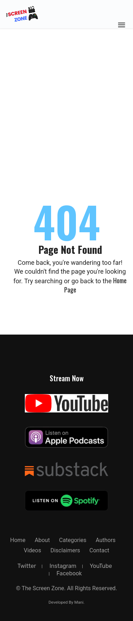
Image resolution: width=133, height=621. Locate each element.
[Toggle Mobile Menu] (122, 25)
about (42, 540)
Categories (73, 540)
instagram (62, 566)
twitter (26, 566)
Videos (32, 550)
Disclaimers (65, 550)
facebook (69, 573)
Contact (99, 550)
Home (18, 540)
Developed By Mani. (67, 602)
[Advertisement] (66, 70)
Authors (106, 540)
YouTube (101, 566)
